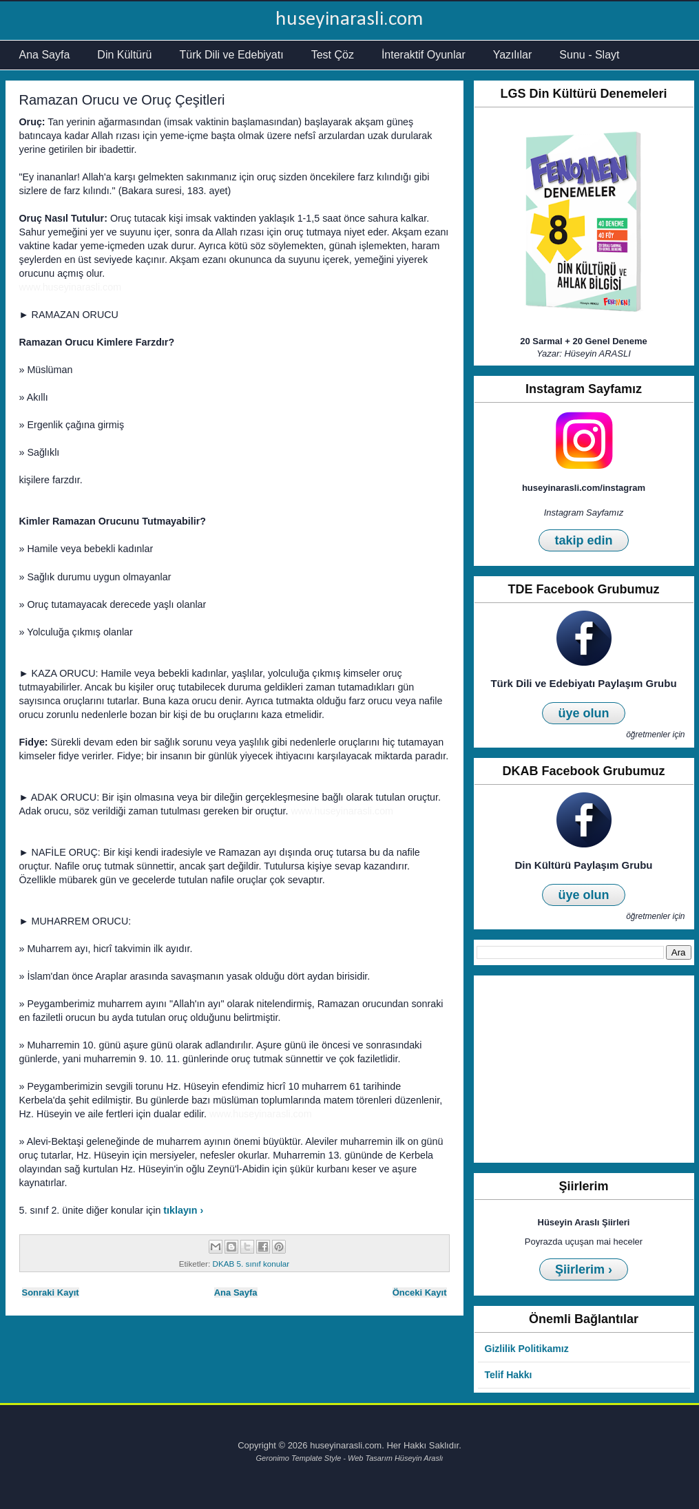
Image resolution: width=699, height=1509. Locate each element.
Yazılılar (512, 55)
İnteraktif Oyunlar (424, 55)
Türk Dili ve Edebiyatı (231, 55)
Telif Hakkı (508, 1374)
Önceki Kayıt (420, 1292)
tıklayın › (183, 1210)
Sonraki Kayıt (50, 1292)
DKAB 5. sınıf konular (250, 1263)
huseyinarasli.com (349, 19)
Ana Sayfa (44, 55)
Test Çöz (332, 55)
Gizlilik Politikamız (527, 1348)
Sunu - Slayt (589, 55)
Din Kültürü (124, 55)
